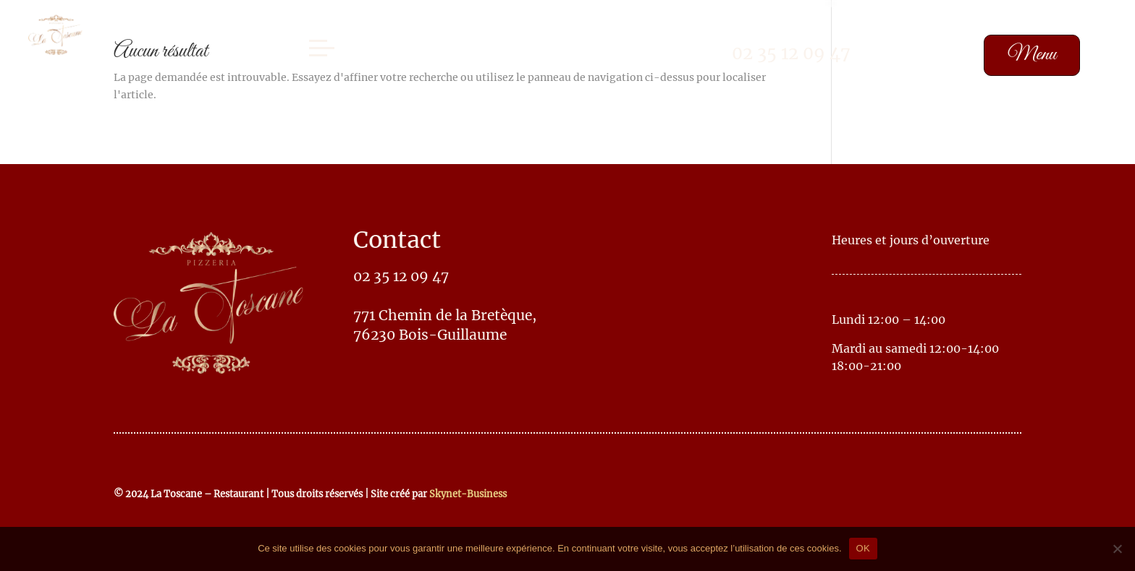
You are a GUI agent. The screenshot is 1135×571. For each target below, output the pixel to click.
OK (863, 548)
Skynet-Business (468, 493)
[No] (1117, 548)
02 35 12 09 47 (791, 53)
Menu (1032, 54)
